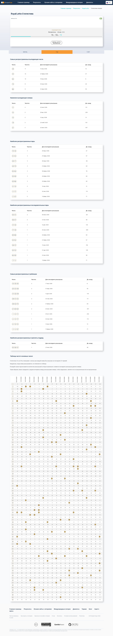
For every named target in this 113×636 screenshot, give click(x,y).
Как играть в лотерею (26, 616)
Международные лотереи (74, 2)
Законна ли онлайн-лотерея (42, 616)
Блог (90, 609)
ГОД (57, 52)
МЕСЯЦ (25, 52)
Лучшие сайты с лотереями (53, 2)
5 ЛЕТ (88, 52)
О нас (53, 616)
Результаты (76, 8)
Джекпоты (89, 2)
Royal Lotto (85, 8)
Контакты (59, 616)
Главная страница (66, 8)
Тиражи (84, 609)
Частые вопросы (13, 616)
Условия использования (70, 616)
